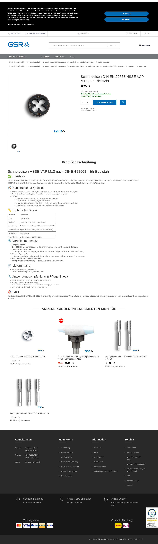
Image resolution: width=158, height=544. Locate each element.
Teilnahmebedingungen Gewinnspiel (135, 470)
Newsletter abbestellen (70, 466)
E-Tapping (45, 57)
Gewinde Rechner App (134, 458)
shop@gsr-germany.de (37, 33)
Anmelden (85, 33)
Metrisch (73, 62)
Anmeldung (65, 448)
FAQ (129, 476)
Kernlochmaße (132, 480)
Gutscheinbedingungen (135, 464)
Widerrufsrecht (100, 466)
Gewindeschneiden (18, 62)
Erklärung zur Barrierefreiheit (105, 471)
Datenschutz (99, 457)
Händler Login (66, 476)
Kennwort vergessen (69, 471)
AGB (96, 452)
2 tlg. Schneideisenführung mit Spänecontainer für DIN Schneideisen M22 (78, 358)
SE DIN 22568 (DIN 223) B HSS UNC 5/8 (28, 357)
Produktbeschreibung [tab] (79, 162)
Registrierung (66, 457)
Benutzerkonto (67, 452)
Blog (71, 57)
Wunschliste (131, 33)
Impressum (98, 462)
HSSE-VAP (142, 66)
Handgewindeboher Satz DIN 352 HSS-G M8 (30, 413)
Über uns (97, 448)
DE (148, 33)
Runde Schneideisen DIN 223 (55, 62)
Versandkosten (133, 452)
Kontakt (130, 485)
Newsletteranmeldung (69, 462)
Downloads (131, 448)
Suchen (113, 45)
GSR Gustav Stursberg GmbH (111, 539)
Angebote (59, 57)
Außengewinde (35, 62)
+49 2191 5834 (16, 33)
